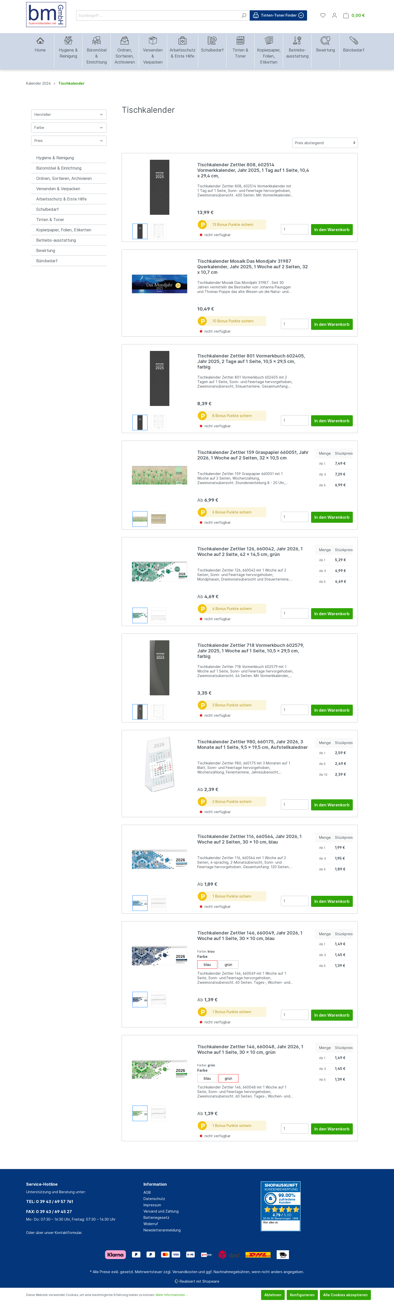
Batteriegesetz (156, 1217)
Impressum (152, 1205)
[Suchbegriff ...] (157, 15)
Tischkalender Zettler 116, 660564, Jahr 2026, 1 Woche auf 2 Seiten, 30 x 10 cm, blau (249, 839)
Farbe (68, 127)
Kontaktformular (68, 1232)
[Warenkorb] (354, 15)
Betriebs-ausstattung (56, 240)
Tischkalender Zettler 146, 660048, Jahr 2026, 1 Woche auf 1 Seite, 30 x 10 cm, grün (250, 1049)
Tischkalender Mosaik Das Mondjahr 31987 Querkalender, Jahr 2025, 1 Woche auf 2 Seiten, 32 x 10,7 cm (252, 266)
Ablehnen (272, 1295)
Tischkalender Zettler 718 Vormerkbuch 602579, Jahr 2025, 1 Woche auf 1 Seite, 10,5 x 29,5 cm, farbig (250, 651)
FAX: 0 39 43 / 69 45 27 (49, 1211)
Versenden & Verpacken (58, 188)
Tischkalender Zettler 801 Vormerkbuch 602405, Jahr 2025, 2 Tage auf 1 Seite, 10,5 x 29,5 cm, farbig (251, 361)
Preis (68, 140)
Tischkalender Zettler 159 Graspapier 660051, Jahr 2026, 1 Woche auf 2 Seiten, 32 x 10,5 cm (253, 455)
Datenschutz (154, 1198)
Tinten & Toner (50, 219)
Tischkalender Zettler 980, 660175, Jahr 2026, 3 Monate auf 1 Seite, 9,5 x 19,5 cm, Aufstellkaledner (252, 744)
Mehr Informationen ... (172, 1295)
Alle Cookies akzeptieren (345, 1295)
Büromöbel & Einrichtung (58, 168)
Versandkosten (185, 1272)
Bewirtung (45, 250)
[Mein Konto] (334, 15)
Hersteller (68, 114)
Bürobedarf (47, 260)
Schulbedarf (47, 209)
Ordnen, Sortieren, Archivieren (64, 178)
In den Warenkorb (332, 229)
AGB (147, 1192)
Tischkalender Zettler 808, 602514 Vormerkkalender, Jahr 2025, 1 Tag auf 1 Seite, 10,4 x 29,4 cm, (253, 170)
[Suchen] (244, 15)
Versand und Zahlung (161, 1211)
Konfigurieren (302, 1295)
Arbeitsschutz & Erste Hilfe (61, 198)
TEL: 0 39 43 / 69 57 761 (49, 1201)
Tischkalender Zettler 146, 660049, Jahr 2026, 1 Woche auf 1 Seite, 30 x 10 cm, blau (250, 935)
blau (207, 964)
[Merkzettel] (323, 15)
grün (228, 964)
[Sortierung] (325, 143)
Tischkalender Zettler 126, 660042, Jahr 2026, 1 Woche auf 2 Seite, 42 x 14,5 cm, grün (250, 551)
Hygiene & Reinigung (55, 157)
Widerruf (150, 1224)
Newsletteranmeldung (162, 1230)
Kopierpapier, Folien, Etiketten (63, 229)
